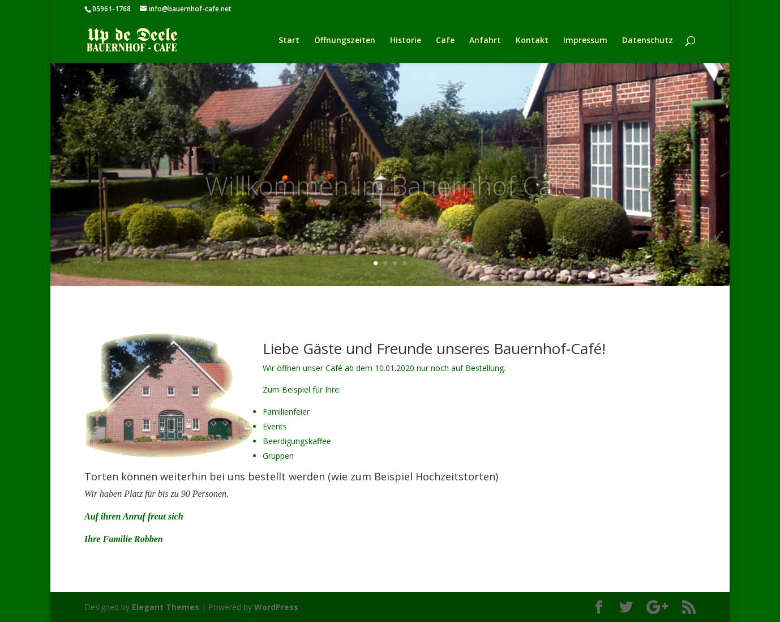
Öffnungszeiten (344, 40)
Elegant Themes (165, 607)
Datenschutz (647, 40)
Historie (405, 40)
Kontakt (532, 40)
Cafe (445, 40)
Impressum (585, 40)
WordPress (276, 607)
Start (288, 40)
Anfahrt (485, 40)
